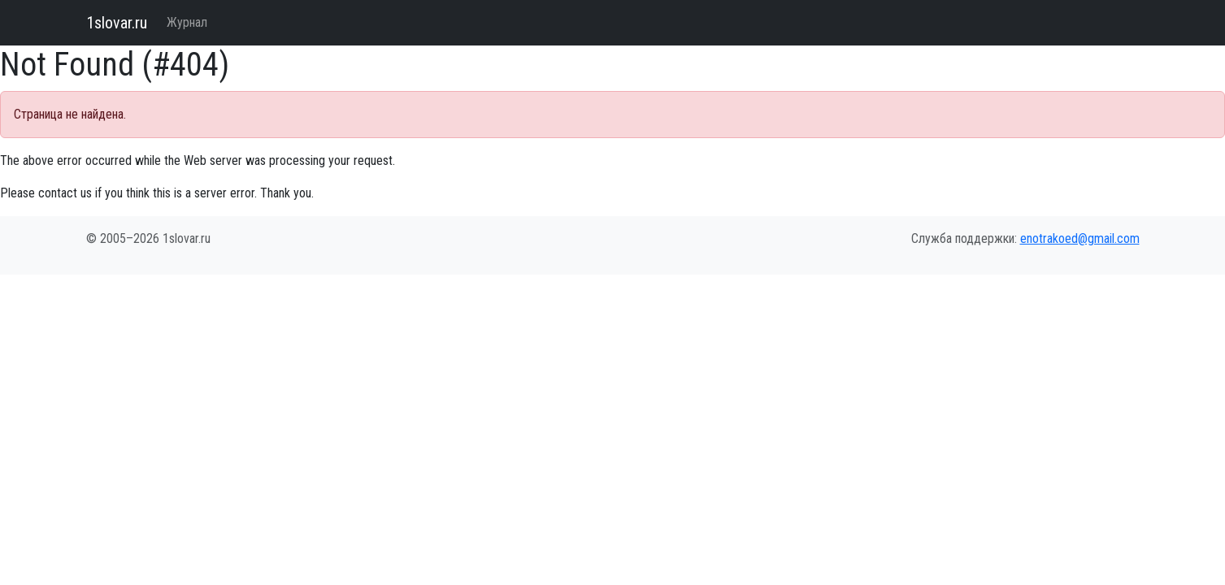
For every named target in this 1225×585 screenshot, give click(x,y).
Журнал (187, 22)
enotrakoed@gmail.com (1080, 238)
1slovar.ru (116, 22)
